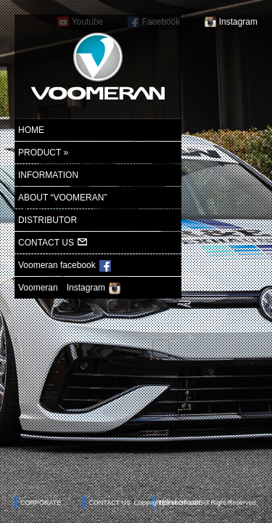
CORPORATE (40, 502)
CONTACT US (52, 243)
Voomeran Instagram (69, 288)
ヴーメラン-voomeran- (98, 66)
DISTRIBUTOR (47, 220)
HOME (31, 130)
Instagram (238, 22)
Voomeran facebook (64, 266)
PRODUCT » (43, 152)
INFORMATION (48, 175)
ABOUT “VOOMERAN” (62, 197)
